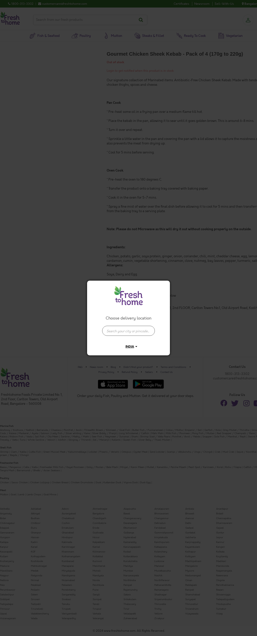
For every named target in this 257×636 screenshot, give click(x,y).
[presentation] (128, 331)
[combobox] (128, 328)
